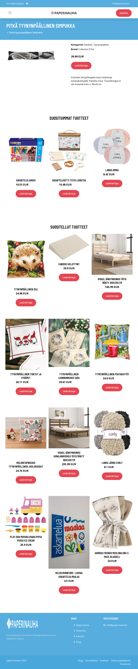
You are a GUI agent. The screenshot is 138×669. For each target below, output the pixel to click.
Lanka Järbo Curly (112, 462)
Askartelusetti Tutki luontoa (69, 180)
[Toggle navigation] (10, 12)
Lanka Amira (112, 170)
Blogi (78, 641)
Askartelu (81, 630)
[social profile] (27, 3)
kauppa (124, 13)
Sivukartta (125, 664)
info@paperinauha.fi (121, 3)
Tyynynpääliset (101, 44)
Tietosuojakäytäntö (121, 660)
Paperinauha (82, 625)
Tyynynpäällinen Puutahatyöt (112, 374)
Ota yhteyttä (91, 660)
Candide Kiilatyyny (69, 264)
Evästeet (104, 660)
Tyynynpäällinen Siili (26, 289)
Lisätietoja (81, 65)
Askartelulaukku (26, 180)
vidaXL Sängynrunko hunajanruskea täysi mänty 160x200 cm (69, 456)
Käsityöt (88, 44)
